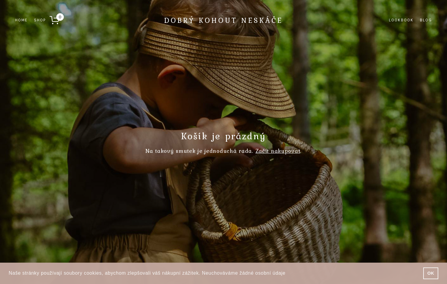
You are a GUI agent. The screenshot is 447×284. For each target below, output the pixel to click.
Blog (426, 20)
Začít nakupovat (278, 151)
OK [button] (430, 273)
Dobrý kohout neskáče (223, 20)
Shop (40, 20)
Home (21, 20)
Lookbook (401, 20)
